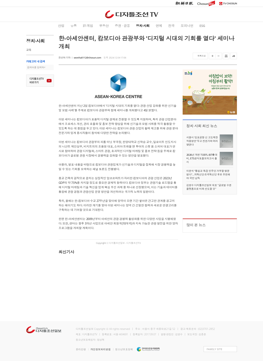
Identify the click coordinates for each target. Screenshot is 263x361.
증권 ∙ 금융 (122, 26)
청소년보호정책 (124, 349)
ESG (202, 26)
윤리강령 (83, 349)
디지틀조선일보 (85, 329)
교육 (28, 50)
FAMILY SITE (214, 349)
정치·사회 (143, 26)
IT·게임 (88, 26)
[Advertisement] (118, 285)
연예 (159, 26)
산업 (61, 26)
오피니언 (187, 26)
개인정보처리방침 (102, 349)
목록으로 (201, 55)
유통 (73, 26)
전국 (171, 26)
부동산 (104, 26)
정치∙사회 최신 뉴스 (201, 125)
